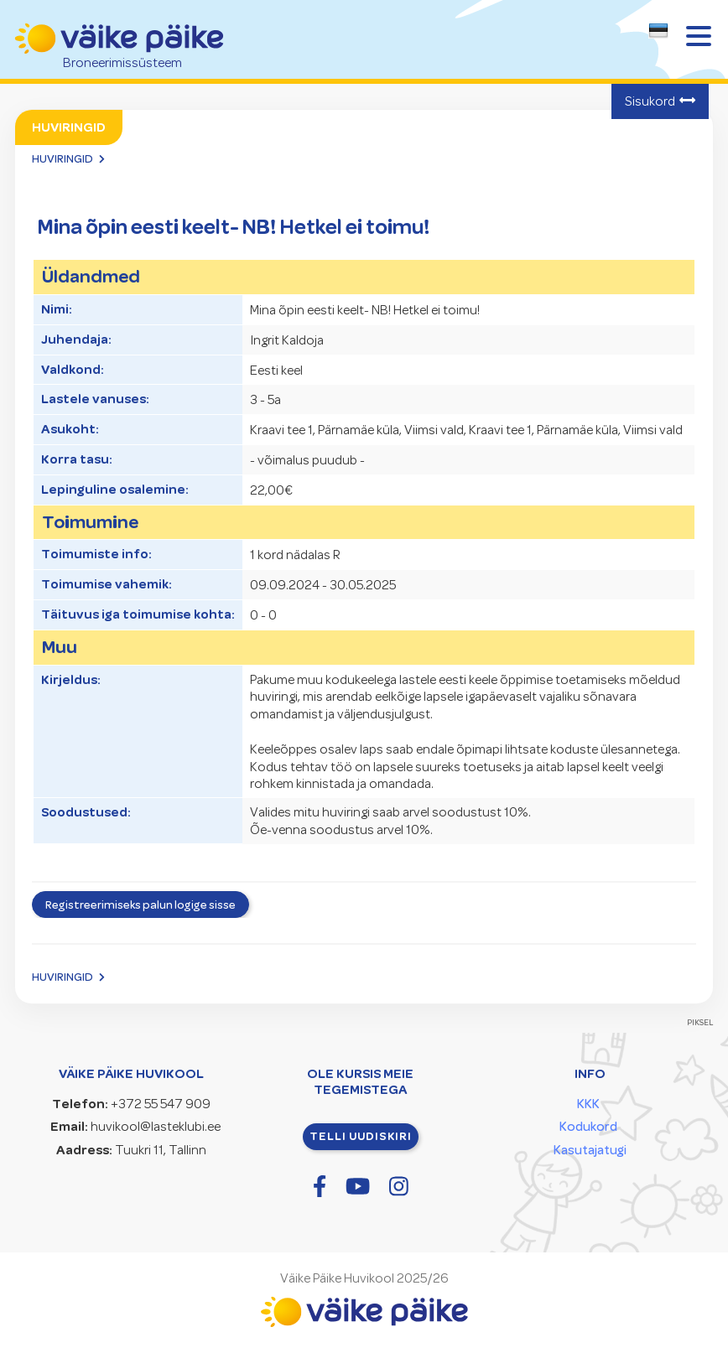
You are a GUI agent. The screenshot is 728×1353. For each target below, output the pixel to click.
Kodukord (588, 1126)
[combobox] (658, 35)
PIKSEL (700, 1022)
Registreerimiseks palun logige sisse (140, 904)
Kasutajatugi (590, 1150)
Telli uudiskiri (360, 1136)
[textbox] (654, 33)
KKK (588, 1104)
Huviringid (62, 158)
